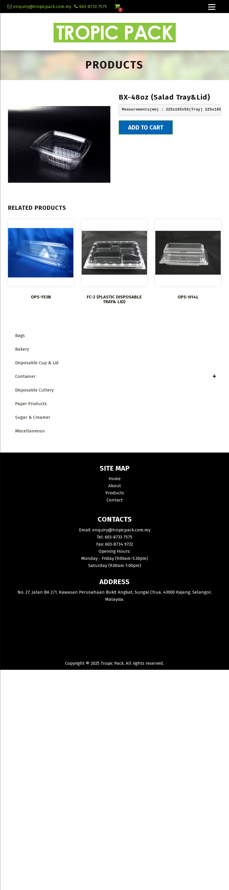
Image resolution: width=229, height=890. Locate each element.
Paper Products (31, 403)
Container (116, 376)
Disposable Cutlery (34, 390)
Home (115, 478)
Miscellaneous (30, 431)
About (114, 485)
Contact (115, 500)
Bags (20, 335)
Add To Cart (145, 127)
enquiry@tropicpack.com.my (42, 6)
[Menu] (211, 6)
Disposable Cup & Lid (37, 362)
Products (114, 493)
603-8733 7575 (93, 6)
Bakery (22, 349)
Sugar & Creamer (32, 417)
